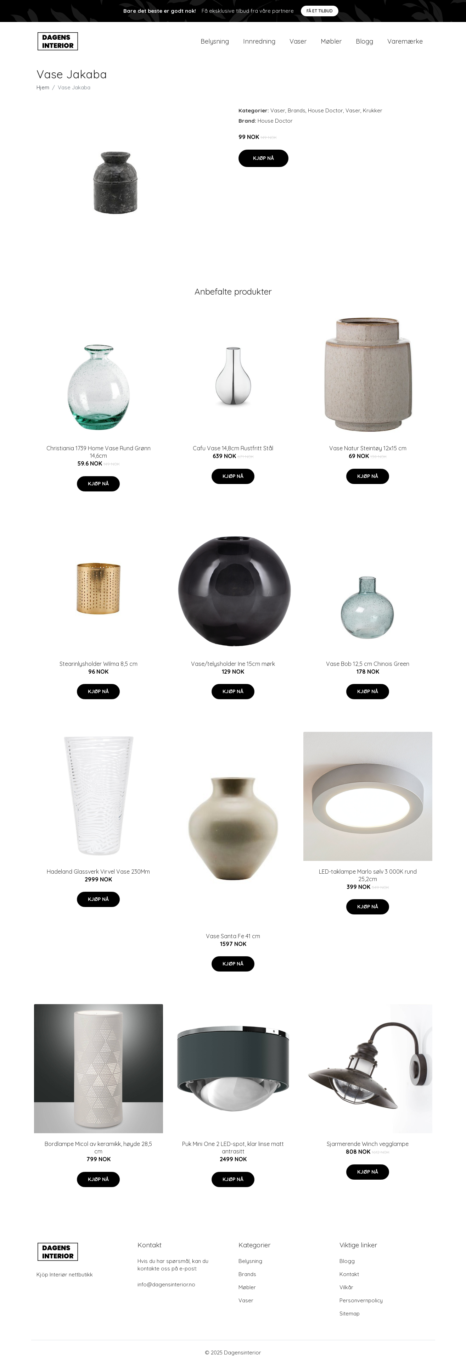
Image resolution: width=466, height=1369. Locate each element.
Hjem (43, 91)
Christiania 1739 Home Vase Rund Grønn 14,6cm (98, 456)
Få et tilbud (320, 10)
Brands (296, 114)
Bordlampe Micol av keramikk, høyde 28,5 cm (98, 1152)
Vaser (298, 43)
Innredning (259, 43)
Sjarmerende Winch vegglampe (368, 1148)
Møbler (331, 43)
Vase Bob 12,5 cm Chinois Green (367, 667)
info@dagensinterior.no (166, 1288)
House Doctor (325, 114)
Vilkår (346, 1291)
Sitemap (349, 1317)
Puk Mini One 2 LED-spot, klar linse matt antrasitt (233, 1152)
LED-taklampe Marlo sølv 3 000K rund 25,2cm (368, 879)
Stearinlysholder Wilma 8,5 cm (98, 667)
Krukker (372, 114)
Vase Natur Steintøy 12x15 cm (367, 452)
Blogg (364, 43)
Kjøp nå (263, 162)
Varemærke (405, 43)
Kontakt (349, 1278)
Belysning (215, 43)
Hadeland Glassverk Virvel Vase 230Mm (98, 875)
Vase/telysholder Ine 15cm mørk (233, 667)
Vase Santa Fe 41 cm (233, 940)
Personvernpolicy (361, 1304)
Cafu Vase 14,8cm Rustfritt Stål (233, 452)
